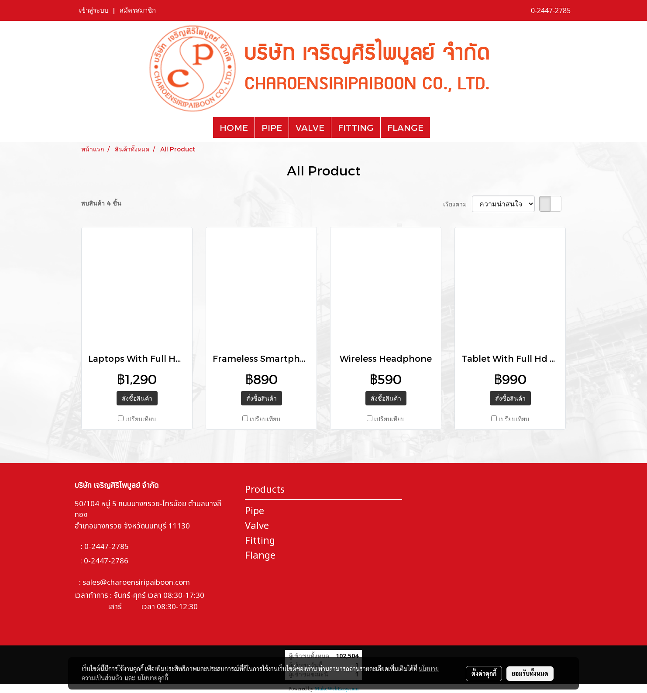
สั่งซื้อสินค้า (137, 398)
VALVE (310, 127)
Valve (257, 526)
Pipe (254, 511)
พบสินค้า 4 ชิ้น (101, 203)
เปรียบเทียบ (140, 418)
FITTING (356, 127)
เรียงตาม (457, 204)
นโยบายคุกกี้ (153, 678)
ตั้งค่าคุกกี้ (483, 673)
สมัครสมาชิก (138, 10)
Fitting (260, 541)
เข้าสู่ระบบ (94, 10)
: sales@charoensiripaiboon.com (132, 582)
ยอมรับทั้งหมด (530, 673)
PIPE (272, 127)
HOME (234, 127)
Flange (260, 556)
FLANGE (405, 127)
